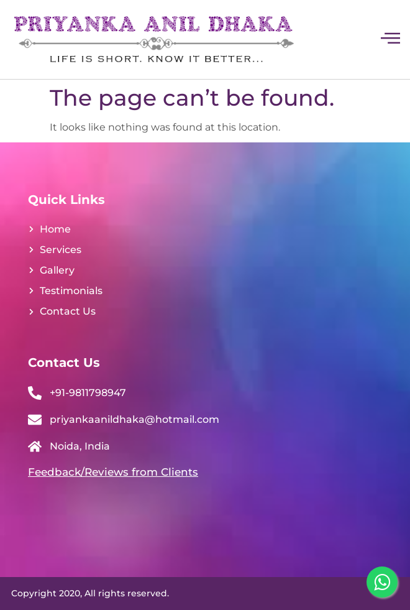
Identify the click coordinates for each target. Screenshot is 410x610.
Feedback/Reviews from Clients (113, 472)
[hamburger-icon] (390, 39)
